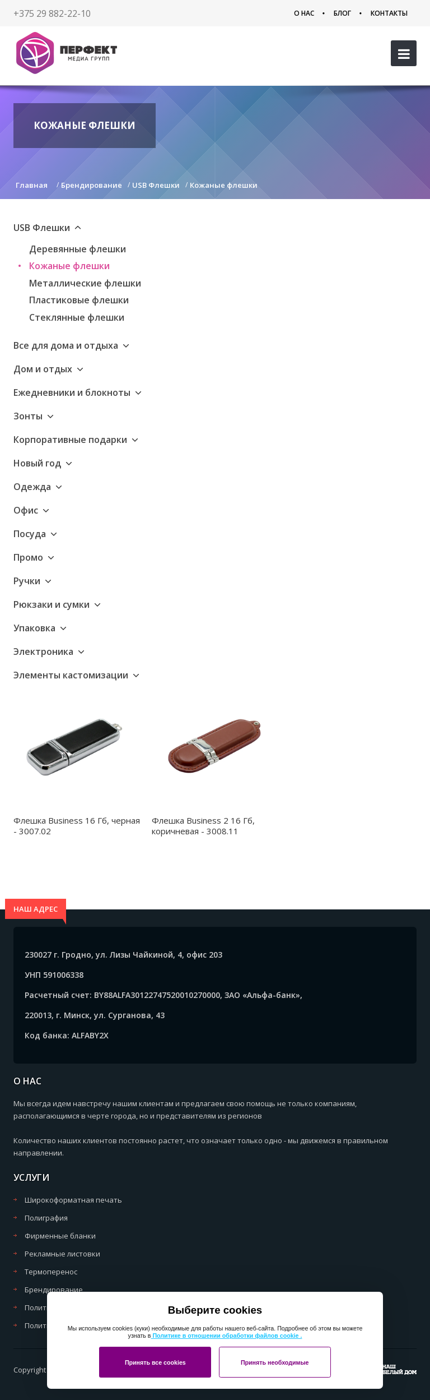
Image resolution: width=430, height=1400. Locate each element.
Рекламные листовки (62, 1254)
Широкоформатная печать (73, 1200)
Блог (342, 13)
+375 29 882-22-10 (52, 13)
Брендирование (54, 1290)
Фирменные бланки (60, 1236)
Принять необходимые (275, 1362)
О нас (304, 13)
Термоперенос (51, 1272)
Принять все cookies (155, 1362)
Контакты (389, 13)
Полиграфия (46, 1218)
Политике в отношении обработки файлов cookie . (226, 1335)
